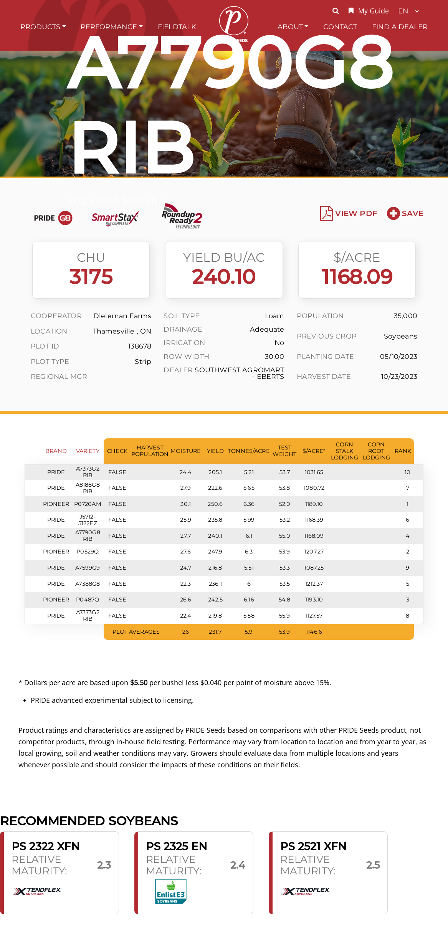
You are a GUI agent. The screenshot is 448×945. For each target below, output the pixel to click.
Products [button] (40, 27)
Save (405, 213)
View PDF (348, 213)
